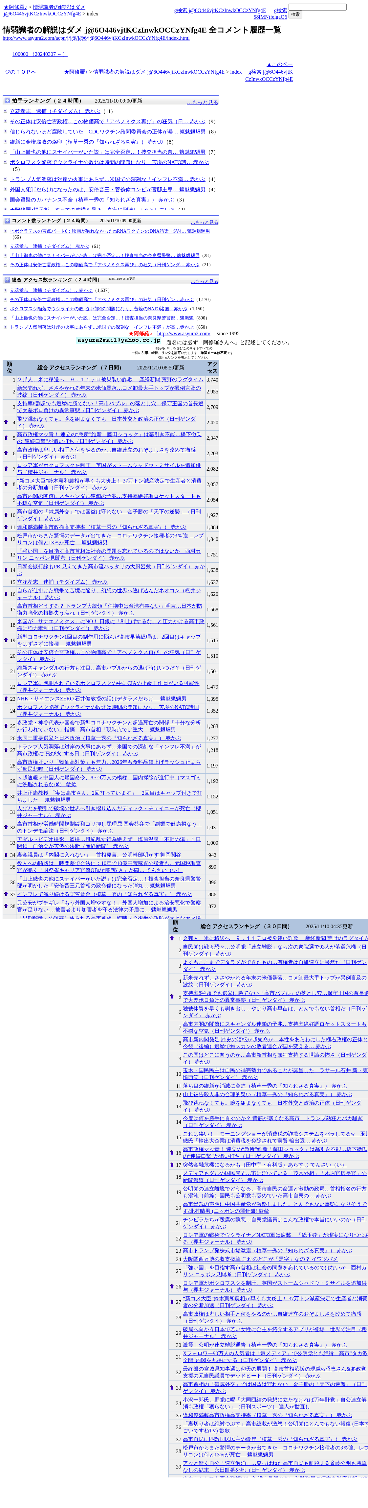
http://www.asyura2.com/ (183, 333)
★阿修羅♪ (15, 7)
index (236, 72)
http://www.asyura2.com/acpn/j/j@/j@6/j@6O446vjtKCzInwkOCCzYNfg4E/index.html (96, 38)
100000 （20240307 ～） (40, 54)
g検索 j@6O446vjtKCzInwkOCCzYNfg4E (220, 10)
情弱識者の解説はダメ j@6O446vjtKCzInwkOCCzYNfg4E (159, 72)
